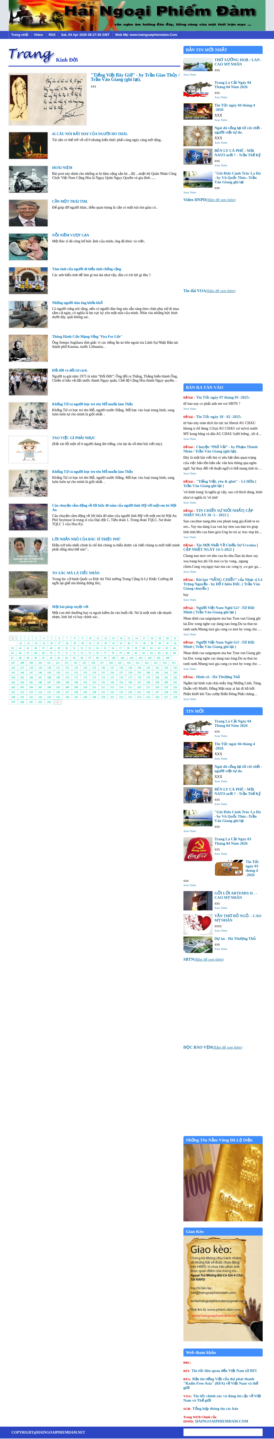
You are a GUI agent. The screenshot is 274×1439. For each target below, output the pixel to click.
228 (76, 692)
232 (112, 692)
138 (121, 667)
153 (85, 672)
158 (130, 672)
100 (114, 657)
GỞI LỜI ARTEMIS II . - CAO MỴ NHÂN (236, 895)
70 (51, 653)
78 (113, 653)
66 (20, 653)
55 (105, 648)
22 (21, 643)
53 (90, 648)
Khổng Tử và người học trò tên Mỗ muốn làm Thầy (92, 404)
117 (102, 662)
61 (151, 648)
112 (57, 662)
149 (49, 672)
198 (148, 682)
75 (90, 653)
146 (22, 672)
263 (49, 702)
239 (175, 692)
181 (166, 677)
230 (94, 692)
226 (58, 692)
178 (139, 677)
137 (112, 667)
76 (97, 653)
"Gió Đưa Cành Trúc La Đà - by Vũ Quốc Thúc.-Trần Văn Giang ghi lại (238, 177)
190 (76, 682)
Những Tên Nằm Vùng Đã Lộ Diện (219, 1140)
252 (121, 697)
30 (82, 643)
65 (12, 653)
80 (128, 653)
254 (139, 697)
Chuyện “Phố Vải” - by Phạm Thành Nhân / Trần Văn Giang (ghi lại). (220, 449)
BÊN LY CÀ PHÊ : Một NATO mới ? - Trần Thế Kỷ (238, 153)
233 (121, 692)
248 (85, 697)
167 (40, 677)
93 (59, 657)
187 (49, 682)
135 (94, 667)
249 (94, 697)
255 (148, 697)
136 (103, 667)
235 (139, 692)
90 (35, 657)
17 (144, 638)
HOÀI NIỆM (62, 168)
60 (144, 648)
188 (58, 682)
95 (74, 657)
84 (159, 653)
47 (43, 648)
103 (141, 657)
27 (59, 643)
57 (120, 648)
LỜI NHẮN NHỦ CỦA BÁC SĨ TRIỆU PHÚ (86, 539)
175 (112, 677)
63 (167, 648)
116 (93, 662)
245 (58, 697)
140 (139, 667)
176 (121, 677)
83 (151, 653)
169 (58, 677)
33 (105, 643)
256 (157, 697)
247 (76, 697)
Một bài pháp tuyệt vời (70, 607)
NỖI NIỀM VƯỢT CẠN (70, 235)
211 (94, 687)
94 (66, 657)
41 (167, 643)
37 (136, 643)
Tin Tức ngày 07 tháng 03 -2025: (216, 397)
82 (144, 653)
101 (123, 657)
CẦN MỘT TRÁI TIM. (70, 201)
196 (130, 682)
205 (40, 687)
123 (155, 662)
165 (22, 677)
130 (49, 667)
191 (85, 682)
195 (121, 682)
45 (28, 648)
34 (113, 643)
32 (98, 643)
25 (44, 643)
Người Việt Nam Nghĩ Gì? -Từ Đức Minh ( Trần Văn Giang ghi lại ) (219, 610)
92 (51, 657)
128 (31, 667)
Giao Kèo (195, 1231)
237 (157, 692)
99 (105, 657)
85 (167, 653)
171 (76, 677)
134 (85, 667)
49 (59, 648)
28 (67, 643)
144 (175, 667)
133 (76, 667)
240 (13, 697)
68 (35, 653)
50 (66, 648)
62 (159, 648)
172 (85, 677)
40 (159, 643)
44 (20, 648)
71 (59, 653)
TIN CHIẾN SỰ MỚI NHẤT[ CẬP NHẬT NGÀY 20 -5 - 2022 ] (218, 512)
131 (58, 667)
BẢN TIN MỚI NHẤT (206, 49)
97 (90, 657)
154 (94, 672)
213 (112, 687)
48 (51, 648)
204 (31, 687)
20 (167, 638)
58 (128, 648)
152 (76, 672)
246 (67, 697)
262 (40, 702)
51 (74, 648)
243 (40, 697)
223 (31, 692)
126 (13, 667)
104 (150, 657)
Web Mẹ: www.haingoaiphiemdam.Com (146, 35)
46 (35, 648)
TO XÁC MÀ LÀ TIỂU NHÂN (76, 573)
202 (13, 687)
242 (31, 697)
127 (22, 667)
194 (112, 682)
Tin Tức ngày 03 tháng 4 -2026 (252, 868)
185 (31, 682)
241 (22, 697)
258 (175, 697)
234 (130, 692)
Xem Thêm (189, 74)
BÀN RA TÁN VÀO (204, 387)
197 (139, 682)
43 (12, 648)
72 (66, 653)
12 (105, 638)
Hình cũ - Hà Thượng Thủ (211, 677)
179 (148, 677)
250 (103, 697)
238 (166, 692)
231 (103, 692)
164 (13, 677)
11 (98, 638)
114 (75, 662)
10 (90, 638)
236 (148, 692)
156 (112, 672)
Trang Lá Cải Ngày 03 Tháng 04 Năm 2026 (233, 841)
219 (166, 687)
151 (67, 672)
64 (174, 648)
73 (74, 653)
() (209, 200)
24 (36, 643)
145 (13, 672)
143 (166, 667)
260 (22, 702)
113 (66, 662)
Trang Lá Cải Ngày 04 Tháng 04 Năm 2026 (233, 84)
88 (20, 657)
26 (51, 643)
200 (166, 682)
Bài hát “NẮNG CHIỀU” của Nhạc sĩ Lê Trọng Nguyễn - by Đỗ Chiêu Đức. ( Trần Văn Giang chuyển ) (222, 584)
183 (13, 682)
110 (40, 662)
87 (12, 657)
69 (43, 653)
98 (97, 657)
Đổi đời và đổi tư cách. (70, 370)
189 (67, 682)
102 (132, 657)
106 (168, 657)
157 (121, 672)
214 (121, 687)
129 (40, 667)
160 (148, 672)
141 (148, 667)
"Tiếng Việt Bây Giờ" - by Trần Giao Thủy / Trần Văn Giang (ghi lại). (135, 77)
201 (175, 682)
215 (130, 687)
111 (49, 662)
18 (152, 638)
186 (40, 682)
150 (58, 672)
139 (130, 667)
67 (28, 653)
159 (139, 672)
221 (13, 692)
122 (146, 662)
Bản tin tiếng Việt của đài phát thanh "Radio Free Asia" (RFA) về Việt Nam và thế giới (220, 1383)
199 (157, 682)
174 (103, 677)
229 (85, 692)
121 (137, 662)
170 (67, 677)
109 (31, 662)
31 (90, 643)
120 (128, 662)
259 (13, 702)
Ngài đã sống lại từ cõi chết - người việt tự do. (238, 130)
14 (121, 638)
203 (22, 687)
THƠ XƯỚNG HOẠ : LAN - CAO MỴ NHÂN (238, 62)
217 (148, 687)
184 (22, 682)
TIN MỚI (195, 711)
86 (174, 653)
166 (31, 677)
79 (120, 653)
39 (152, 643)
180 (157, 677)
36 (129, 643)
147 (31, 672)
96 (82, 657)
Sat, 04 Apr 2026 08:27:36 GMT (85, 35)
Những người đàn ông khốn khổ (77, 303)
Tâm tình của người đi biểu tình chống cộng (86, 269)
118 (111, 662)
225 (49, 692)
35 (121, 643)
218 (157, 687)
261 (31, 702)
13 (113, 638)
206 (49, 687)
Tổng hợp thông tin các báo (210, 1409)
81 (136, 653)
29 (75, 643)
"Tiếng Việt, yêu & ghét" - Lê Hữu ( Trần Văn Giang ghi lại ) (220, 483)
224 (40, 692)
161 (157, 672)
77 (105, 653)
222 (22, 692)
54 (97, 648)
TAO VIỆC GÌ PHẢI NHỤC (73, 438)
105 (159, 657)
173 (94, 677)
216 (139, 687)
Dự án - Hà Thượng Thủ (235, 938)
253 (130, 697)
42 (175, 643)
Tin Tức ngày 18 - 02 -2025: (212, 417)
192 (94, 682)
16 (136, 638)
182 (175, 677)
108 (22, 662)
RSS (52, 35)
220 (175, 687)
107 (13, 662)
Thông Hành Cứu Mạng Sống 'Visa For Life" (87, 337)
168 (49, 677)
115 (84, 662)
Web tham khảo (201, 1352)
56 (113, 648)
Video (38, 35)
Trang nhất (19, 35)
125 (173, 662)
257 (166, 697)
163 (175, 672)
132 (67, 667)
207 (58, 687)
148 (40, 672)
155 (103, 672)
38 (144, 643)
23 (28, 643)
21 (175, 638)
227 (67, 692)
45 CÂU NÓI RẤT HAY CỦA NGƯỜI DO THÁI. (90, 134)
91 (43, 657)
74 (82, 653)
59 (136, 648)
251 (112, 697)
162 (166, 672)
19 (159, 638)
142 (157, 667)
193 (103, 682)
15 (129, 638)
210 (85, 687)
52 (82, 648)
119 (119, 662)
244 (49, 697)
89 (28, 657)
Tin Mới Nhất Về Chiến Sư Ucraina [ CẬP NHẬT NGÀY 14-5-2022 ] (220, 547)
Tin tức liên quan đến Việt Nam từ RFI (220, 1371)
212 (103, 687)
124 (164, 662)
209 (76, 687)
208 (67, 687)
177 (130, 677)
